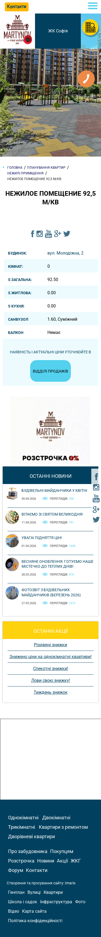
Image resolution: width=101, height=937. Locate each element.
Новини (45, 861)
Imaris (70, 883)
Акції (62, 861)
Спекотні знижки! (50, 668)
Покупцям (61, 851)
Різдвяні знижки (50, 644)
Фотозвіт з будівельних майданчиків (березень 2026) (51, 592)
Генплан (16, 892)
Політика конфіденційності (35, 920)
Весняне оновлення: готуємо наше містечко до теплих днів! (57, 564)
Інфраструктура (56, 901)
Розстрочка (21, 861)
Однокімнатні (23, 817)
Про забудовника (27, 851)
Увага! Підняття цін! (42, 538)
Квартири (53, 892)
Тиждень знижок (51, 692)
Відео (13, 911)
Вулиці (34, 892)
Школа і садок (22, 901)
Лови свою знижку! (50, 680)
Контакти (36, 870)
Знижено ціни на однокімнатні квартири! (50, 656)
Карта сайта (34, 911)
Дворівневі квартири (31, 836)
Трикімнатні (21, 827)
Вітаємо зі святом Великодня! (52, 514)
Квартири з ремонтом (63, 827)
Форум (15, 870)
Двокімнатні (56, 817)
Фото (80, 901)
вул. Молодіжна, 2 (65, 253)
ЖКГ (76, 861)
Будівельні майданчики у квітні (54, 490)
